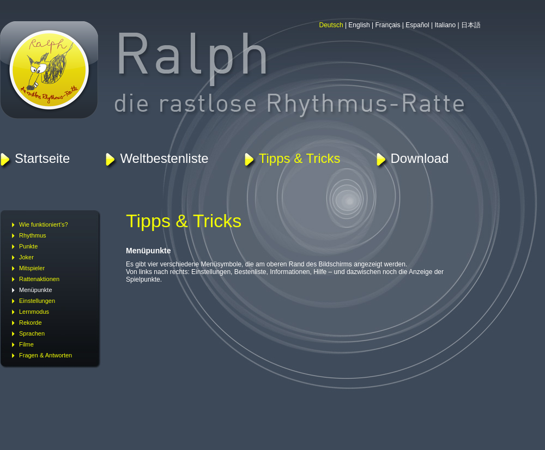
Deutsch (331, 25)
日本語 (471, 25)
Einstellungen (37, 300)
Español (417, 25)
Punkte (28, 246)
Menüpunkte (35, 290)
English (359, 25)
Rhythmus (32, 235)
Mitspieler (32, 268)
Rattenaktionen (39, 279)
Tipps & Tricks (300, 158)
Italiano (445, 25)
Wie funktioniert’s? (43, 224)
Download (420, 158)
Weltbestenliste (164, 158)
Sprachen (32, 333)
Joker (26, 257)
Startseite (42, 158)
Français (388, 25)
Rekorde (30, 322)
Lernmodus (34, 311)
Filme (26, 344)
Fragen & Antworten (45, 355)
